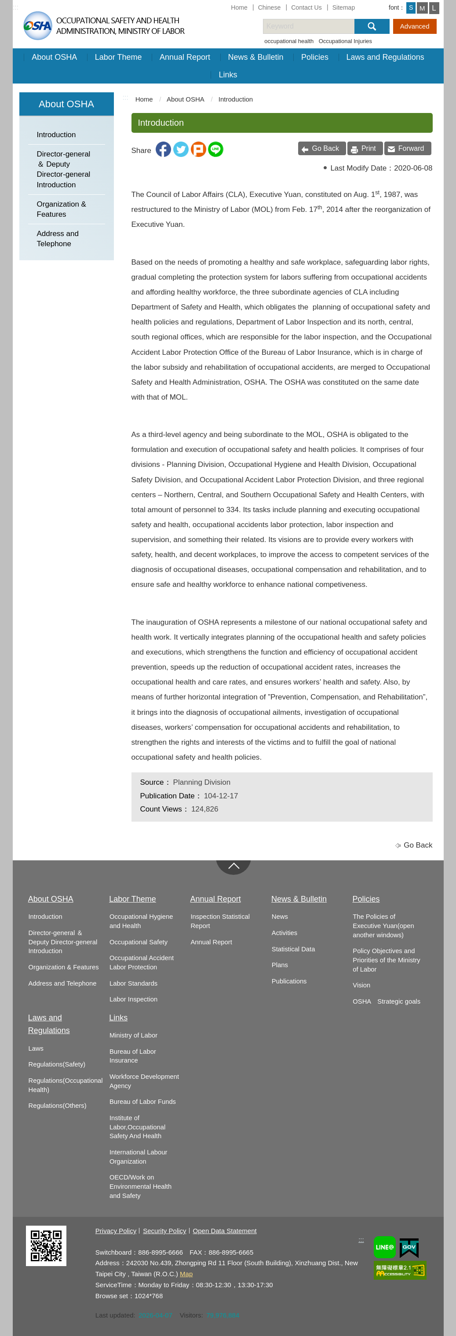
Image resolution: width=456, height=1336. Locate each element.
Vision (361, 985)
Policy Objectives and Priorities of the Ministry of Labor (386, 959)
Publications (289, 981)
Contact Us (306, 7)
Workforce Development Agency (144, 1081)
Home (239, 7)
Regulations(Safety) (57, 1064)
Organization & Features (61, 209)
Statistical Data (293, 949)
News (280, 916)
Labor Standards (133, 983)
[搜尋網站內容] (316, 26)
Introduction (56, 135)
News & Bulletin (256, 57)
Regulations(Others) (58, 1105)
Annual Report (185, 57)
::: (15, 7)
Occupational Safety (138, 942)
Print (368, 148)
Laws (36, 1048)
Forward (411, 148)
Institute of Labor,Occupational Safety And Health (137, 1126)
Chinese (269, 7)
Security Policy (164, 1230)
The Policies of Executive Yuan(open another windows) (383, 925)
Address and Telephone (58, 238)
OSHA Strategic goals (386, 1001)
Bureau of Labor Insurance (132, 1056)
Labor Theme (118, 57)
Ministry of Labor (133, 1035)
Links (228, 74)
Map (186, 1274)
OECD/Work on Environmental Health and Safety (140, 1186)
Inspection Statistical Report (220, 921)
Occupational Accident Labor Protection (141, 962)
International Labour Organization (138, 1157)
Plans (280, 964)
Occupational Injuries (345, 41)
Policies (314, 57)
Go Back (325, 148)
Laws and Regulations (385, 57)
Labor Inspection (133, 999)
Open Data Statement (225, 1230)
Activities (284, 932)
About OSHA (54, 57)
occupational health (289, 41)
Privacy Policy (115, 1230)
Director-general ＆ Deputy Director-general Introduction (64, 169)
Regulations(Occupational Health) (66, 1085)
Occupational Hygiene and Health (141, 921)
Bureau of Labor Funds (142, 1101)
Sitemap (343, 7)
